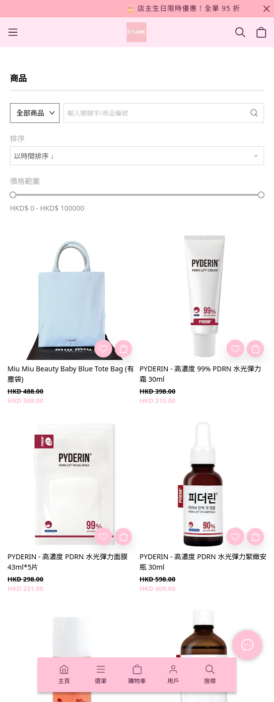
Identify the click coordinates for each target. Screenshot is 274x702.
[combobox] (137, 155)
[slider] (12, 194)
